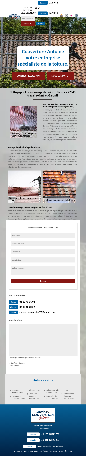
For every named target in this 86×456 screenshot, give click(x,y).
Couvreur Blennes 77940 (17, 391)
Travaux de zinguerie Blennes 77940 (34, 396)
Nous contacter (60, 75)
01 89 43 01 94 (27, 301)
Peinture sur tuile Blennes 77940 (53, 391)
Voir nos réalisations (28, 75)
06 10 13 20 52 (27, 306)
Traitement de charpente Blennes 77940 (69, 396)
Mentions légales (62, 451)
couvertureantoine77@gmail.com (37, 312)
